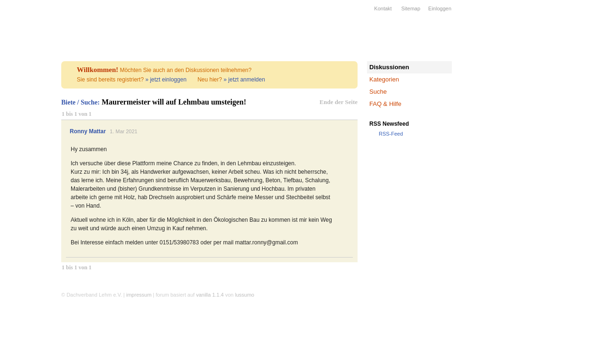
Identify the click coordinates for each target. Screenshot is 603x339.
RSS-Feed (391, 134)
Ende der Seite (338, 101)
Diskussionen (389, 67)
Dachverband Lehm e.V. (30, 30)
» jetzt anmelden (244, 79)
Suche (378, 91)
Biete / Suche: (80, 102)
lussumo (244, 295)
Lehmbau (23, 79)
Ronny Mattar (88, 131)
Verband (23, 67)
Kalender (23, 141)
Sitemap (410, 8)
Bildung (23, 116)
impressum (139, 295)
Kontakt (382, 8)
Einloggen (439, 8)
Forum (23, 153)
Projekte (23, 104)
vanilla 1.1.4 (210, 295)
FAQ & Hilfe (385, 103)
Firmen (23, 92)
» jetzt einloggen (165, 79)
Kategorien (384, 79)
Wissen (23, 128)
